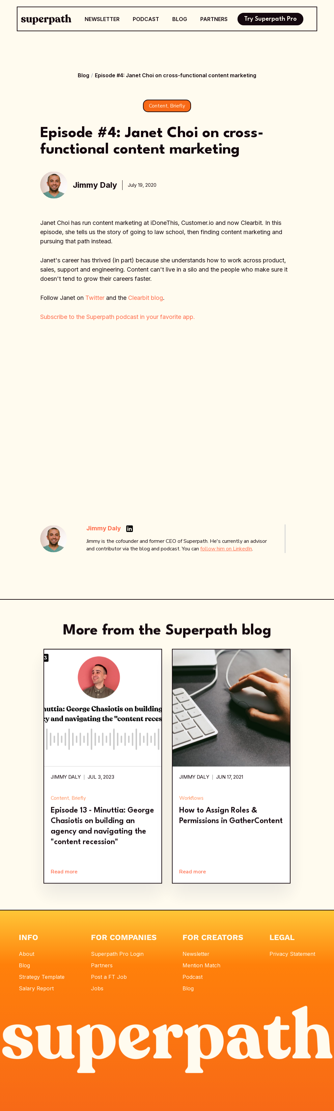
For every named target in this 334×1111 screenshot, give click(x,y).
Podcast (192, 977)
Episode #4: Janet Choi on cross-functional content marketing (175, 75)
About (26, 954)
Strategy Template (42, 977)
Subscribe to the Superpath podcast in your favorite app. (117, 316)
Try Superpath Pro (270, 19)
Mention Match (201, 965)
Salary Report (36, 988)
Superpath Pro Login (117, 954)
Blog (83, 75)
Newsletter (195, 954)
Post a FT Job (109, 977)
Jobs (97, 988)
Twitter (94, 297)
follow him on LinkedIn (226, 548)
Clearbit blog (145, 297)
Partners (102, 965)
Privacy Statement (292, 954)
